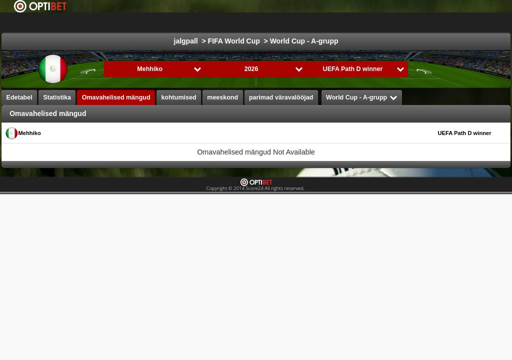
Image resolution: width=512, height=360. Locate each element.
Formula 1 (347, 22)
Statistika (57, 97)
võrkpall (432, 22)
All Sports (475, 22)
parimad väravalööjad (281, 97)
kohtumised (178, 97)
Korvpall (302, 22)
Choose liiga (163, 22)
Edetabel (19, 97)
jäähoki (261, 22)
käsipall (391, 22)
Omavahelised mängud (116, 97)
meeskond (222, 97)
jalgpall (223, 22)
